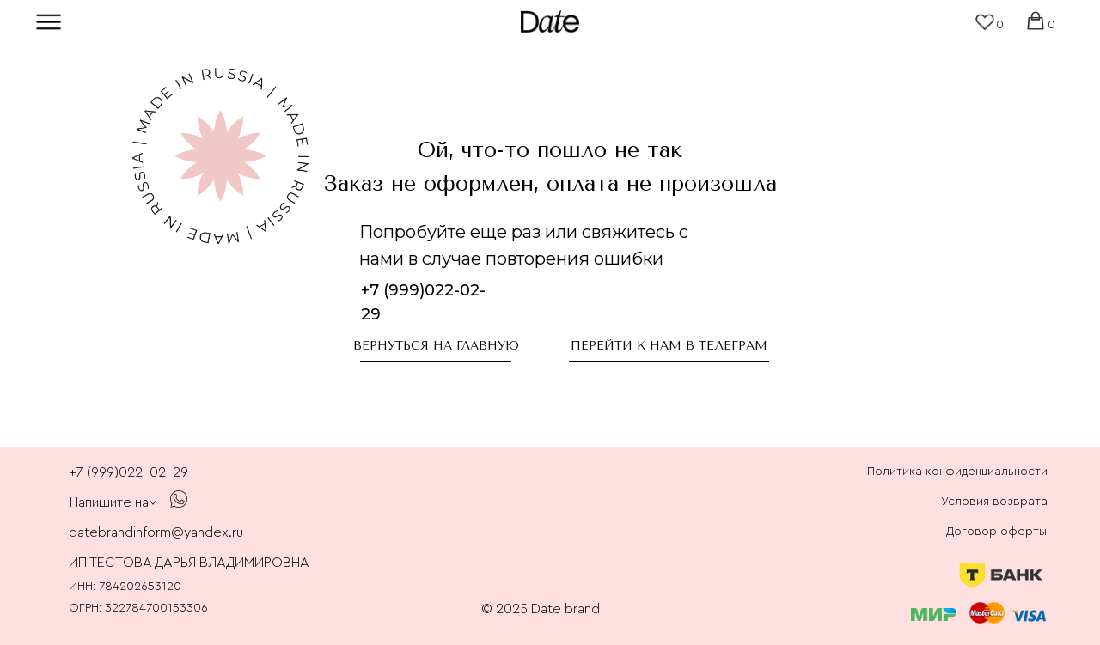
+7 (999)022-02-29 (128, 472)
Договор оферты (996, 532)
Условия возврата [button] (994, 502)
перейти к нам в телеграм (669, 345)
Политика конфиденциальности (957, 471)
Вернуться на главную (436, 345)
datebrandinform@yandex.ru (156, 532)
